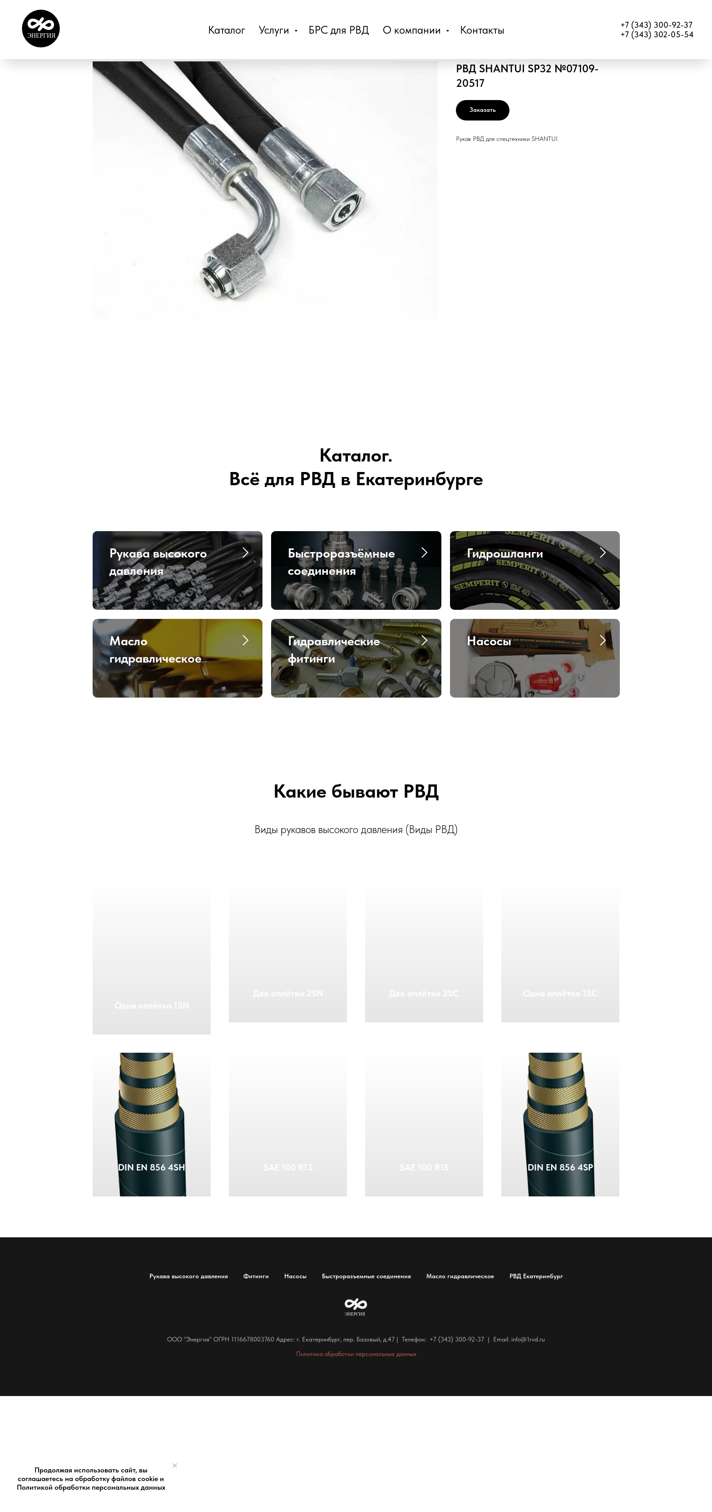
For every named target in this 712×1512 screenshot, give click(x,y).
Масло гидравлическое (460, 1392)
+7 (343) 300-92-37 (656, 25)
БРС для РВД (338, 29)
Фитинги (256, 1392)
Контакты (482, 29)
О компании (413, 29)
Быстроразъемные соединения (366, 1392)
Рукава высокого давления (188, 1392)
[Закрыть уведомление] (174, 1465)
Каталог (226, 29)
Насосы (295, 1392)
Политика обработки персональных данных (356, 1469)
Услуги (275, 29)
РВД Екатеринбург (536, 1392)
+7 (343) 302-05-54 (657, 34)
